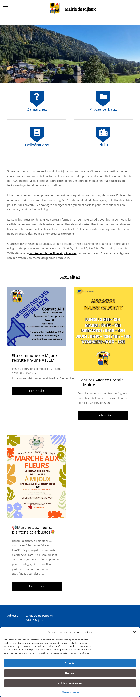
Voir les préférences (70, 683)
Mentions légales (70, 691)
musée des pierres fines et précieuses (52, 253)
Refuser (70, 673)
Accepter (70, 663)
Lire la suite (37, 391)
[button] (134, 632)
